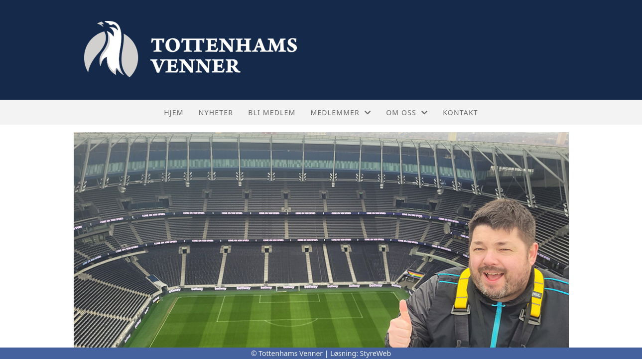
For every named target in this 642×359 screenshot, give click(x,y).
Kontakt (460, 112)
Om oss (407, 112)
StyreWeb (375, 353)
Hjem (173, 112)
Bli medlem (271, 112)
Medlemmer (340, 112)
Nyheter (216, 112)
